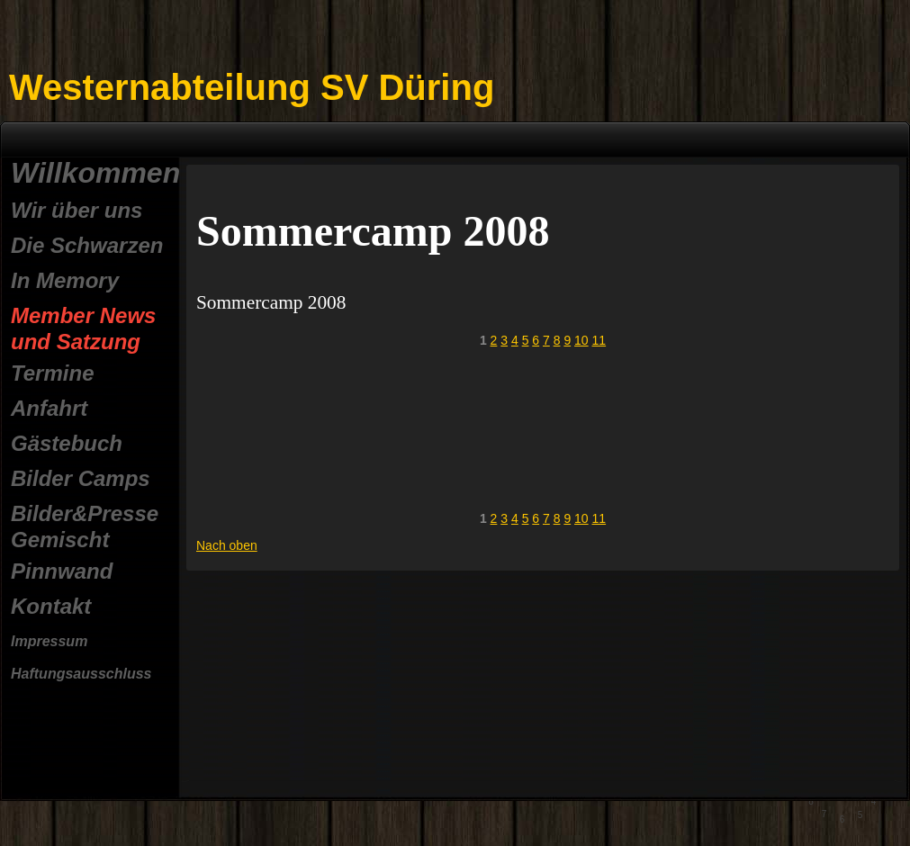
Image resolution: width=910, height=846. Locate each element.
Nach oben (226, 545)
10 (581, 340)
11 (599, 340)
